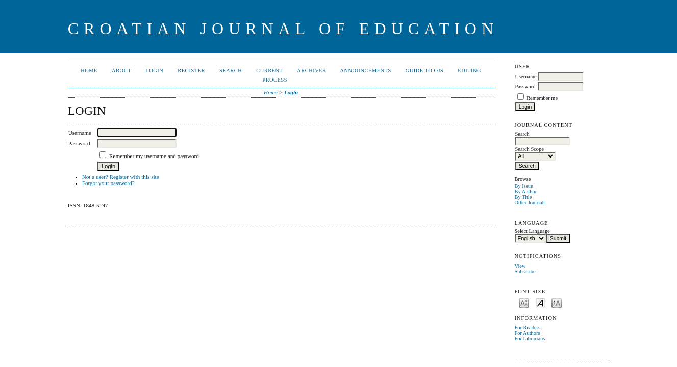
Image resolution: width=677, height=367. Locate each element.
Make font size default (540, 302)
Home (89, 70)
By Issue (524, 186)
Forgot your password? (108, 183)
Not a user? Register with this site (120, 177)
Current (269, 70)
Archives (311, 70)
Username (526, 77)
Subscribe (525, 271)
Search (230, 70)
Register (191, 70)
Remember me (542, 98)
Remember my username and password (154, 156)
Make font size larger (556, 302)
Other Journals (530, 202)
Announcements (365, 70)
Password (525, 86)
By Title (523, 197)
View (520, 266)
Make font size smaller (524, 302)
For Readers (528, 327)
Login (154, 70)
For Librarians (530, 339)
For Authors (527, 333)
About (121, 70)
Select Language (532, 231)
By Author (526, 191)
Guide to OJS (425, 70)
